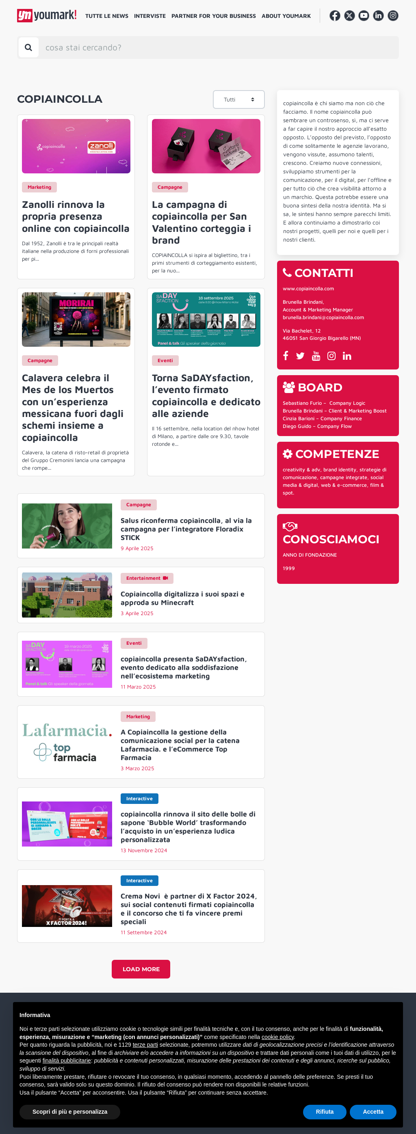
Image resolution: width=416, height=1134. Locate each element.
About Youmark (286, 15)
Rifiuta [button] (325, 1111)
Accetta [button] (373, 1111)
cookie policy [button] (278, 1037)
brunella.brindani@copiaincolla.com (323, 317)
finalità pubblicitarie (67, 1060)
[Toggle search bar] (29, 47)
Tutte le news (106, 15)
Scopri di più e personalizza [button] (69, 1111)
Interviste (150, 15)
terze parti (145, 1044)
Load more (141, 969)
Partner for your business (213, 15)
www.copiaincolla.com (308, 288)
